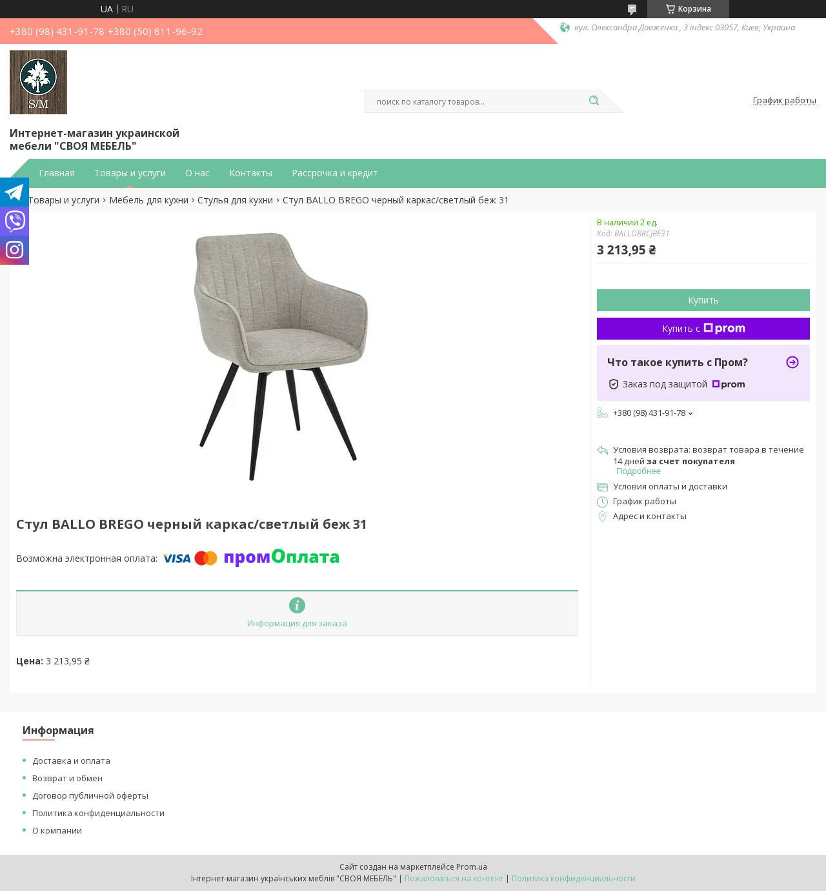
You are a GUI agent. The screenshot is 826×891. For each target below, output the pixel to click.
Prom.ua (471, 866)
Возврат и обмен (67, 778)
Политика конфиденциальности (98, 813)
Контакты (250, 173)
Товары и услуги (130, 173)
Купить (703, 300)
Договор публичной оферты (90, 795)
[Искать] (594, 101)
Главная (57, 173)
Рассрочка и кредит (335, 173)
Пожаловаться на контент (454, 878)
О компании (57, 830)
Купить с (703, 328)
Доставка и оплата (71, 760)
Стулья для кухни (235, 200)
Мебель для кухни (148, 200)
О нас (197, 173)
